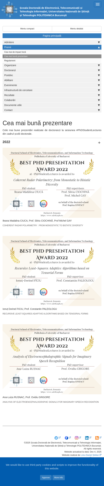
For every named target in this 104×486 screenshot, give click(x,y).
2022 (6, 142)
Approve (46, 477)
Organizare (52, 65)
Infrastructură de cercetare (52, 90)
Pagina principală (52, 35)
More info (58, 477)
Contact (52, 110)
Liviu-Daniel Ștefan (90, 455)
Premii (52, 47)
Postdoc (52, 75)
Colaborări (52, 100)
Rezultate (52, 95)
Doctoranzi (52, 70)
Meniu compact (27, 28)
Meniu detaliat (76, 28)
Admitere (52, 42)
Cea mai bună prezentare (15, 56)
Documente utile (52, 105)
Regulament (9, 60)
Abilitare (52, 80)
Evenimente (52, 85)
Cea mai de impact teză (15, 52)
